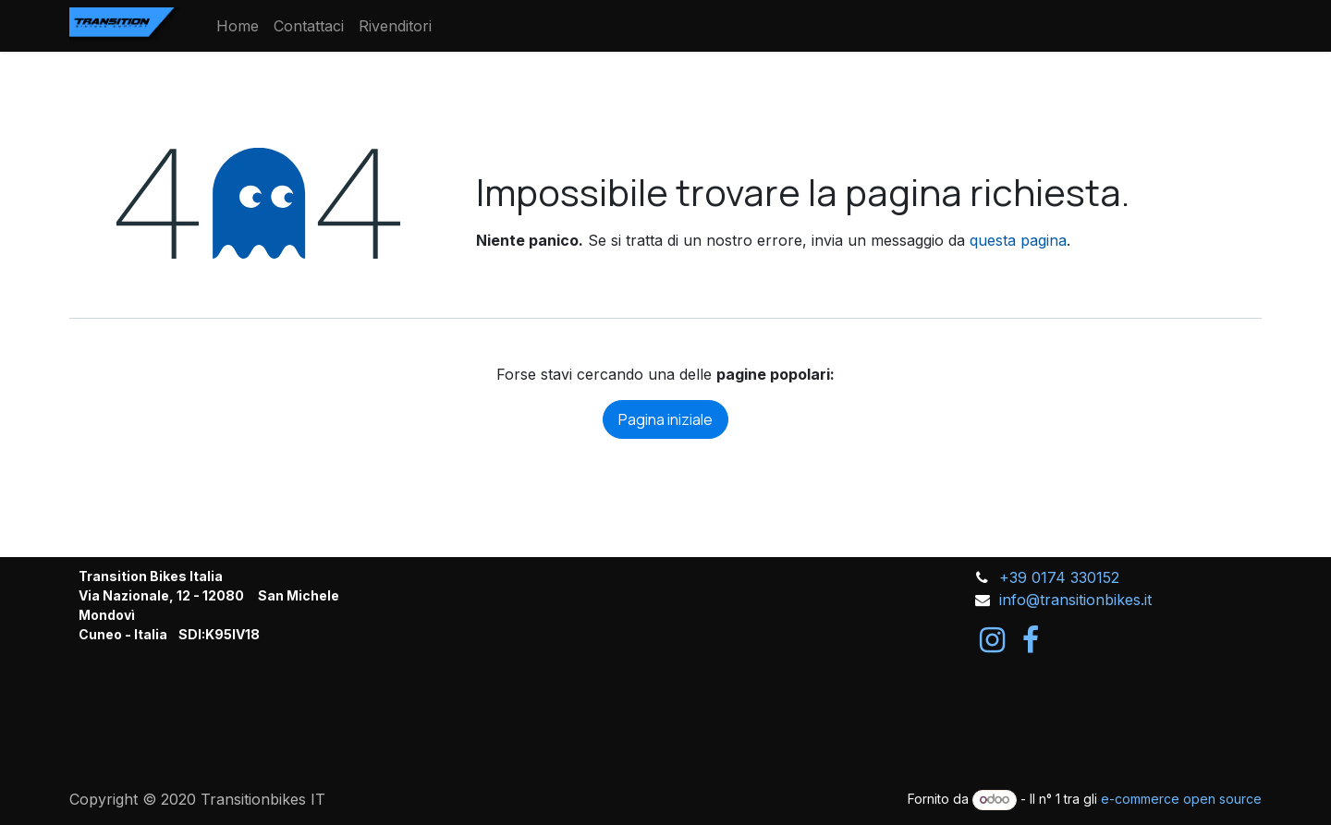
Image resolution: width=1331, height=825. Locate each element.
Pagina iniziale (665, 419)
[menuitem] (237, 25)
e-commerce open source (1181, 799)
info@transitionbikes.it (1075, 599)
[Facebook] (1031, 640)
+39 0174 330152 (1059, 577)
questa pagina (1018, 240)
